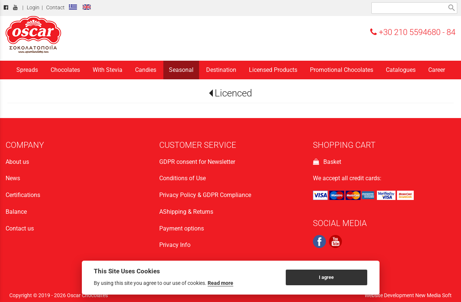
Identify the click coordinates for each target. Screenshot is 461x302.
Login (33, 7)
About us (17, 161)
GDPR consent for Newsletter (197, 161)
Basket (327, 161)
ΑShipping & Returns (186, 211)
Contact (55, 7)
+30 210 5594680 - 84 (412, 32)
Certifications (23, 194)
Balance (16, 211)
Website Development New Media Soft (408, 295)
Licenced (233, 93)
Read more (220, 283)
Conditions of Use (182, 178)
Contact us (20, 228)
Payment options (181, 228)
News (13, 178)
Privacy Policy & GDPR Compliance (205, 194)
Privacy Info (175, 244)
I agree (326, 277)
